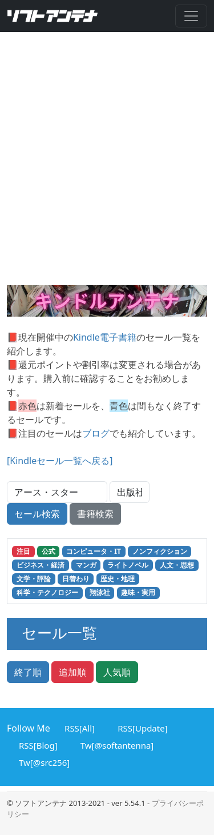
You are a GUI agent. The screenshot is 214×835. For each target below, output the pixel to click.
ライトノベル (127, 565)
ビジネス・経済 (40, 565)
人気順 (117, 672)
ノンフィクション (159, 551)
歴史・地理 (117, 579)
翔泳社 (100, 592)
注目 (23, 551)
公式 (48, 551)
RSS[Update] (140, 727)
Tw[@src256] (42, 761)
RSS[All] (78, 727)
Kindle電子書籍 (104, 337)
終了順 (28, 672)
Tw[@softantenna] (115, 744)
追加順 (72, 672)
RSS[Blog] (36, 744)
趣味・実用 (138, 592)
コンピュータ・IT (93, 551)
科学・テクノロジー (47, 592)
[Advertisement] (107, 172)
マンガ (86, 565)
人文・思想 (177, 565)
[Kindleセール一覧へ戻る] (59, 460)
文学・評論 (34, 579)
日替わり (76, 579)
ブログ (96, 433)
